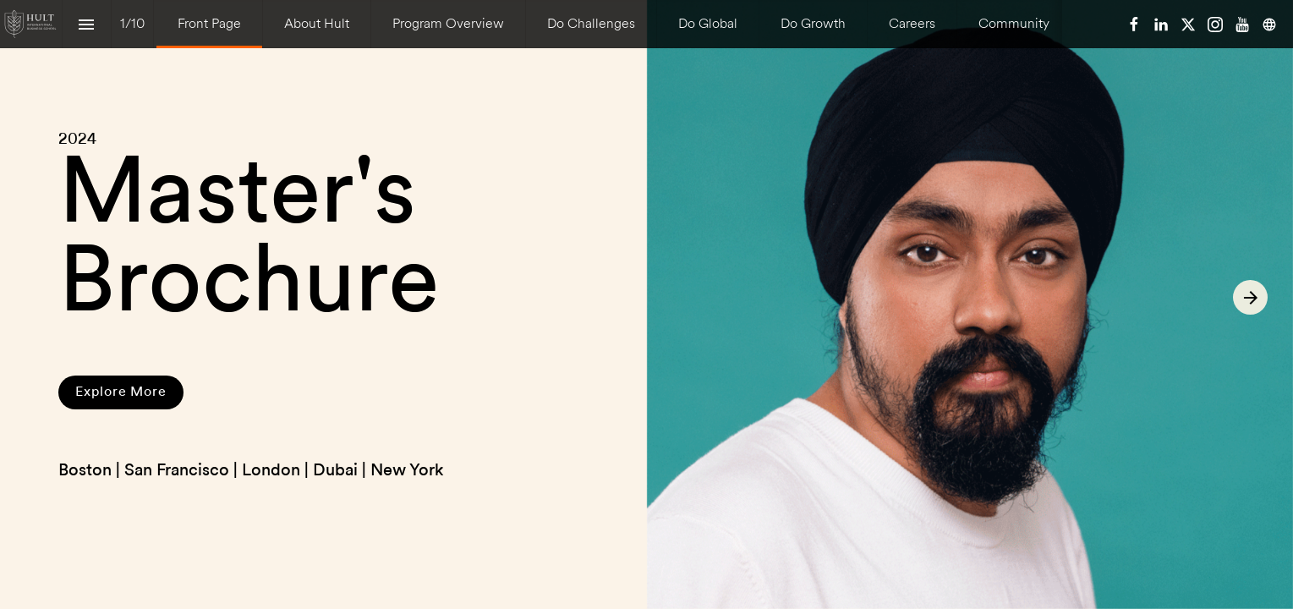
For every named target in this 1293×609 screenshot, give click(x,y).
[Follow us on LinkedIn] (1161, 24)
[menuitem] (209, 24)
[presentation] (646, 304)
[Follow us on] (1269, 24)
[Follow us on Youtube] (1242, 24)
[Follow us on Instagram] (1215, 24)
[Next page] (1250, 297)
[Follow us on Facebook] (1134, 24)
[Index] (87, 24)
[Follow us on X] (1188, 24)
